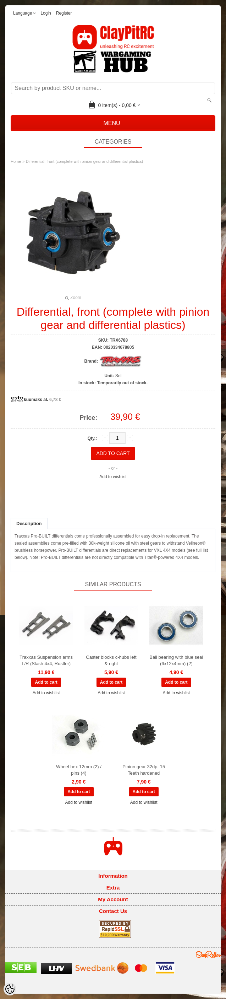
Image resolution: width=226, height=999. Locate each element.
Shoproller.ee (208, 954)
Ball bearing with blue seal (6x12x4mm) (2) (176, 660)
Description (29, 523)
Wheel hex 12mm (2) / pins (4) (78, 770)
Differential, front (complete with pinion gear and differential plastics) (84, 161)
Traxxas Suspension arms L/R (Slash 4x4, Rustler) (46, 660)
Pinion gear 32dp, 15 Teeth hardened (143, 770)
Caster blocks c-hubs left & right (111, 660)
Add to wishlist (113, 476)
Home (16, 161)
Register (64, 13)
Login (45, 13)
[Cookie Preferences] (10, 989)
